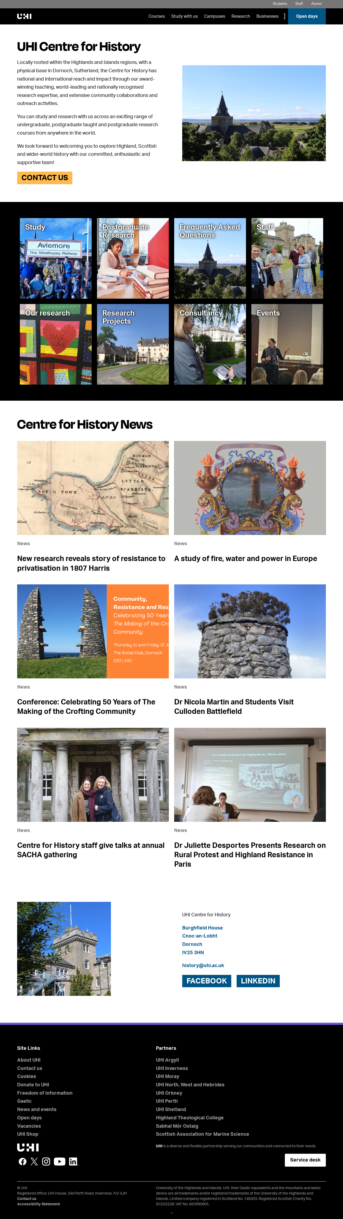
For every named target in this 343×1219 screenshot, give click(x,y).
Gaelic (24, 1101)
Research (241, 16)
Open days (307, 16)
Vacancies (29, 1126)
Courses (156, 16)
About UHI (28, 1060)
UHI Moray (167, 1076)
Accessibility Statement (38, 1204)
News (23, 543)
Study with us (184, 16)
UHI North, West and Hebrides (190, 1085)
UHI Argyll (167, 1060)
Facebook (22, 1161)
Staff (299, 4)
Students (280, 4)
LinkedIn (74, 1161)
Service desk (305, 1160)
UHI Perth (167, 1101)
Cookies (26, 1076)
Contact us (44, 178)
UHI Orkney (169, 1093)
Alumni (316, 4)
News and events (37, 1109)
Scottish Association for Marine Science (202, 1134)
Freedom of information (45, 1093)
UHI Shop (27, 1134)
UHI (159, 1146)
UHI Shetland (171, 1109)
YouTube (59, 1161)
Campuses (214, 16)
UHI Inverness (172, 1068)
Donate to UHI (33, 1085)
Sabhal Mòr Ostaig (177, 1126)
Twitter (34, 1161)
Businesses (267, 16)
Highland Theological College (190, 1118)
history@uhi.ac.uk (203, 965)
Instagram (46, 1161)
